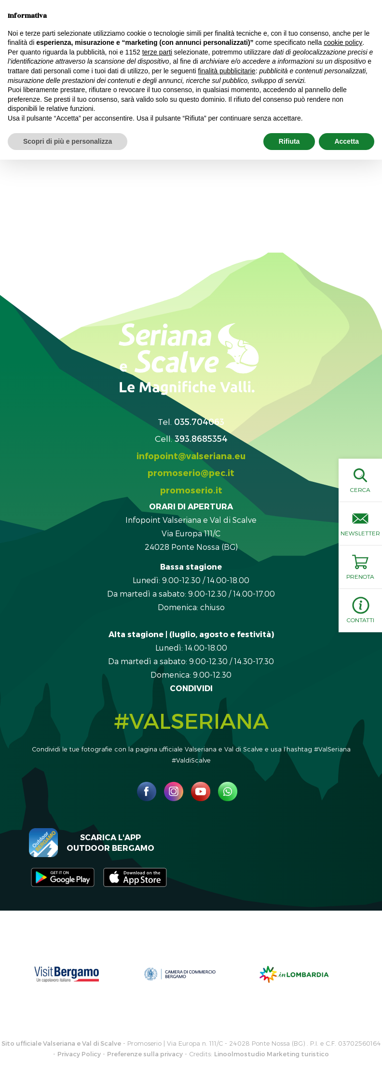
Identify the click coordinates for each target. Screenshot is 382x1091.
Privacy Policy (79, 1054)
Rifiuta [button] (289, 141)
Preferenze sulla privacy (145, 1054)
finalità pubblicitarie (227, 71)
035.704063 (199, 421)
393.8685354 (201, 438)
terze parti (157, 52)
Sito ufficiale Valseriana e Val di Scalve (61, 1043)
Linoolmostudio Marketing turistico (271, 1054)
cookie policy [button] (343, 42)
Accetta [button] (346, 141)
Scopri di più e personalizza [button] (67, 141)
